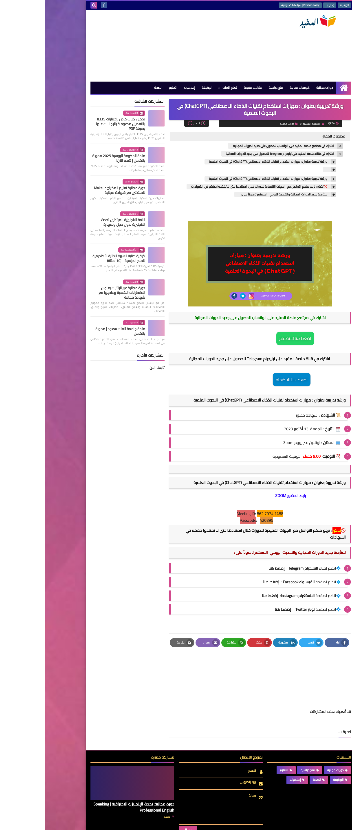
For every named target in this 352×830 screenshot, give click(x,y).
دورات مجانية (280, 88)
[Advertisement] (127, 45)
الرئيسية (299, 5)
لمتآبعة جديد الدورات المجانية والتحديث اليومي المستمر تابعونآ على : (238, 194)
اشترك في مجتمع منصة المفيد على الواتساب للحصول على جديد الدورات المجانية (238, 146)
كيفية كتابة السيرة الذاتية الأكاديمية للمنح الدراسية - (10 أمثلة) (74, 258)
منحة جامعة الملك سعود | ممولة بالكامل (75, 331)
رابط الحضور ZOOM (246, 495)
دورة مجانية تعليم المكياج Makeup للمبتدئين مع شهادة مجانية (74, 190)
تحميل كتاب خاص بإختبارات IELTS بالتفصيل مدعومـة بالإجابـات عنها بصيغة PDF (75, 124)
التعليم (128, 88)
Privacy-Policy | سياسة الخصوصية (256, 5)
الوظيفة (162, 88)
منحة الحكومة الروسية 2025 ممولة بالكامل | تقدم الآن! (74, 158)
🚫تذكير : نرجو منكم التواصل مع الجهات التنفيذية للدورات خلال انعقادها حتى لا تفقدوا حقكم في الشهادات (214, 186)
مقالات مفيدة (208, 88)
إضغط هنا (226, 582)
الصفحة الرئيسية (268, 123)
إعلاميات (144, 88)
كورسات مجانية (255, 88)
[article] (172, 668)
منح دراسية (231, 88)
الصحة (113, 88)
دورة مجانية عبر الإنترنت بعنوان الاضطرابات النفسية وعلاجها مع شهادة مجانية (77, 292)
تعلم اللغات (185, 88)
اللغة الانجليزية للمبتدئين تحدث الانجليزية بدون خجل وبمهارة (78, 222)
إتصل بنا (285, 5)
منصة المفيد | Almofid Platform (251, 823)
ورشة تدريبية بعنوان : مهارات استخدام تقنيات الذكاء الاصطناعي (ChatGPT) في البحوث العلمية (223, 161)
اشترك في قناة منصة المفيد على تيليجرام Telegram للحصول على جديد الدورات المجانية (235, 154)
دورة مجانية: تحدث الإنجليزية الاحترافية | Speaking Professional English (89, 785)
